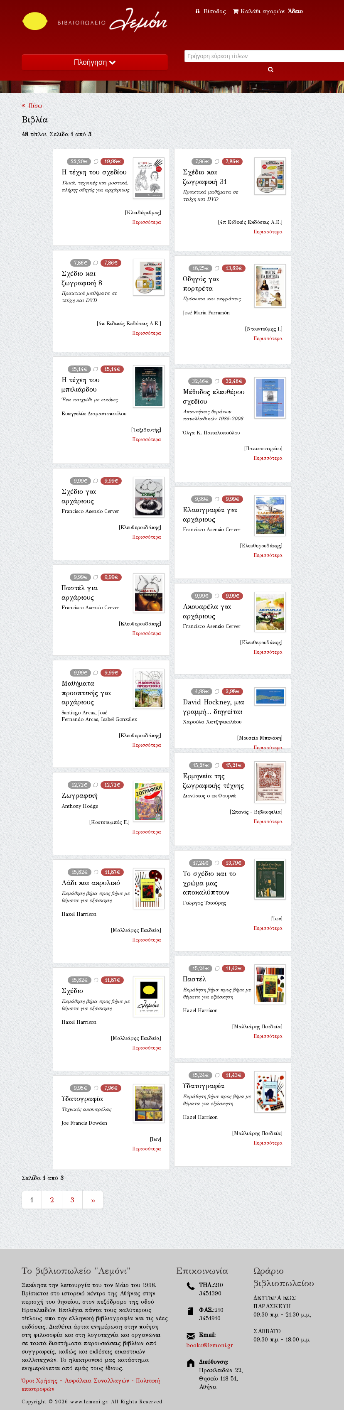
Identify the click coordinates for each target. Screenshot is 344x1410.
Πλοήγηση (94, 62)
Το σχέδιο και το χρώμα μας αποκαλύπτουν (209, 883)
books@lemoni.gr (210, 1345)
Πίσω (32, 105)
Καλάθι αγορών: (268, 11)
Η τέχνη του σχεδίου (94, 172)
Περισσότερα (146, 222)
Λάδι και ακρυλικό (90, 883)
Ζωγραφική (79, 795)
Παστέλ (194, 979)
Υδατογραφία (203, 1086)
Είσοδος (212, 11)
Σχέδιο (72, 991)
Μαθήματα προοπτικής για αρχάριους (86, 692)
